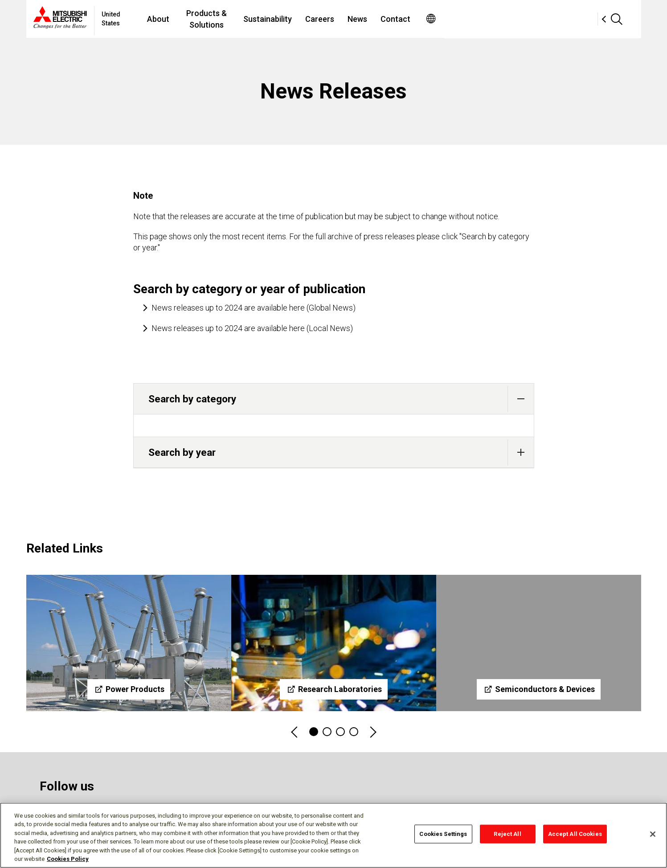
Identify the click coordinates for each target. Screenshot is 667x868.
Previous (295, 732)
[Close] (653, 834)
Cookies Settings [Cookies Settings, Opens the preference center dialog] (443, 834)
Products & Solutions (288, 19)
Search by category (341, 399)
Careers (415, 19)
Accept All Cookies (575, 834)
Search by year (341, 452)
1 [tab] (313, 731)
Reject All (507, 834)
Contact (492, 19)
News (453, 19)
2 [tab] (327, 731)
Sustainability (364, 19)
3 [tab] (340, 731)
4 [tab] (353, 731)
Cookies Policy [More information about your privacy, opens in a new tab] (68, 859)
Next (372, 732)
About (225, 19)
